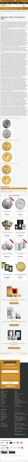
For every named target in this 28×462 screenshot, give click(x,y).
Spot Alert (3, 419)
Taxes (2, 399)
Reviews (16, 395)
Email (3, 369)
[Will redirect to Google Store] (12, 452)
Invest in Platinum (14, 342)
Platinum (15, 8)
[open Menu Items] (26, 5)
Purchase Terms (4, 393)
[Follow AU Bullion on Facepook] (6, 386)
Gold (6, 8)
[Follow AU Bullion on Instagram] (8, 386)
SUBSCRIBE (10, 382)
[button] (2, 3)
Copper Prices (3, 417)
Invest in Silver (14, 320)
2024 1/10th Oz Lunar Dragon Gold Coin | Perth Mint (10, 139)
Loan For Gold (17, 403)
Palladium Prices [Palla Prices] (4, 416)
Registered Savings (18, 400)
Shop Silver (12, 325)
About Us (16, 391)
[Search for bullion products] (19, 5)
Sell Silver (16, 325)
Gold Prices (3, 411)
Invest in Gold (14, 298)
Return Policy (3, 396)
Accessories (17, 396)
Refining (16, 392)
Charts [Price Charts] (2, 420)
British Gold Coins (10, 11)
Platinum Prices (4, 414)
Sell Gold (16, 303)
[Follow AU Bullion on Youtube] (14, 386)
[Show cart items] (23, 5)
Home (2, 11)
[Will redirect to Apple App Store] (4, 452)
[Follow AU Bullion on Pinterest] (10, 386)
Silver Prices (3, 413)
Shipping (2, 392)
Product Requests (18, 406)
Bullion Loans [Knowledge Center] (3, 423)
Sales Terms (3, 395)
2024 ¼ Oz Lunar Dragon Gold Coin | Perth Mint (9, 163)
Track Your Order (4, 406)
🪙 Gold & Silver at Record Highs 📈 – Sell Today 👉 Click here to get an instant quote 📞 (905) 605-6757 (14, 1)
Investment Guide (4, 426)
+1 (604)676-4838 (20, 423)
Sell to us (3, 422)
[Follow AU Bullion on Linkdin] (12, 386)
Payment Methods (4, 391)
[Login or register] (21, 5)
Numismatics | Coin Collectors (20, 402)
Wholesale (3, 403)
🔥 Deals (21, 8)
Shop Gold (12, 303)
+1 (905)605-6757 (20, 412)
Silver (10, 8)
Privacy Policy (3, 402)
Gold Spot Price (7, 191)
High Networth (17, 399)
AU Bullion (6, 20)
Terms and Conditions (19, 393)
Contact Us (17, 409)
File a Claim (3, 400)
